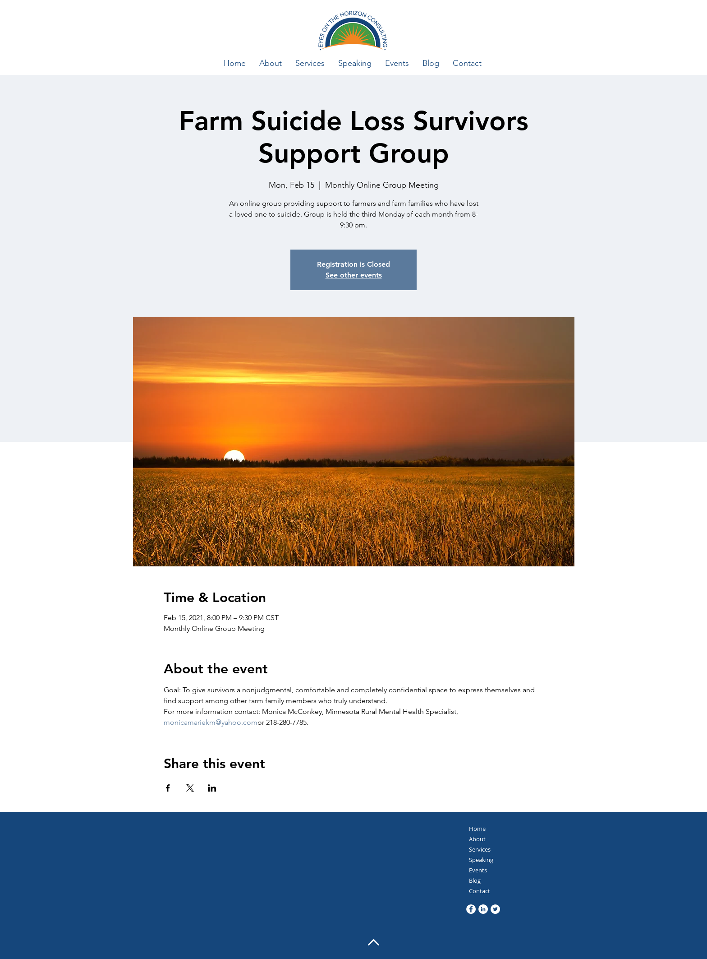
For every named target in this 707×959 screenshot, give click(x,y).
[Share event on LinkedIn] (212, 788)
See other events (354, 275)
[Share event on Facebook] (168, 788)
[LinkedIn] (483, 909)
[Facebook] (471, 909)
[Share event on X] (190, 788)
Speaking (481, 860)
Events (478, 870)
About (477, 839)
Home (477, 829)
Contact (479, 891)
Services (480, 849)
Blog (475, 880)
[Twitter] (495, 909)
